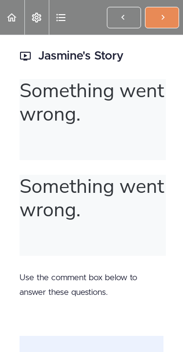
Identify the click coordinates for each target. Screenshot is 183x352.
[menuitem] (36, 17)
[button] (12, 17)
